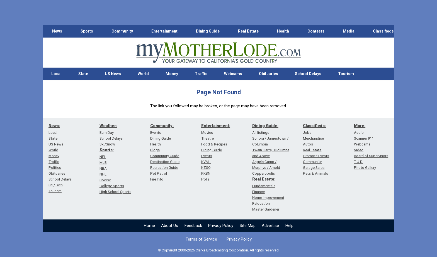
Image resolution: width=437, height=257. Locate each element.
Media (349, 31)
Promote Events (316, 156)
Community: (162, 125)
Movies (207, 132)
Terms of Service (201, 239)
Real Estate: (263, 179)
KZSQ (206, 167)
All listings (260, 132)
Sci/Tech (55, 185)
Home (149, 225)
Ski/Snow (107, 144)
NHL (102, 174)
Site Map (248, 225)
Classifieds (383, 31)
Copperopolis (263, 173)
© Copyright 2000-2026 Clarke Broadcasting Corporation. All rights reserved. (219, 250)
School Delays (308, 73)
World (143, 73)
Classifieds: (314, 125)
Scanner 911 (364, 138)
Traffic (201, 73)
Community (122, 31)
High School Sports (115, 192)
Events (155, 132)
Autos (308, 144)
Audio (359, 132)
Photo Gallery (365, 167)
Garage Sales (313, 167)
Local (56, 73)
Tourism (346, 73)
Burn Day (106, 132)
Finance (258, 192)
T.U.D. (358, 162)
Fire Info (156, 179)
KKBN (205, 173)
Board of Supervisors (371, 156)
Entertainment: (215, 125)
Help (289, 225)
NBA (103, 168)
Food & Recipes (214, 144)
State (83, 73)
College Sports (111, 186)
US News (113, 73)
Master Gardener (265, 209)
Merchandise (313, 138)
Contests (315, 31)
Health (283, 31)
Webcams (233, 73)
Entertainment (164, 31)
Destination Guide (164, 162)
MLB (103, 162)
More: (359, 125)
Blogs (155, 150)
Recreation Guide (164, 167)
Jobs (307, 132)
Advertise (270, 225)
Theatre (207, 138)
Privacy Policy (220, 225)
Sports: (106, 149)
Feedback (193, 225)
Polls (205, 179)
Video (358, 150)
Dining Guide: (265, 125)
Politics (54, 167)
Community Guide (164, 156)
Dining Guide (208, 31)
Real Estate (248, 31)
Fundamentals (263, 186)
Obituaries (268, 73)
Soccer (105, 180)
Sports (87, 31)
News (57, 31)
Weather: (108, 125)
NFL (102, 157)
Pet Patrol (158, 173)
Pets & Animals (315, 173)
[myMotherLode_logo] (218, 52)
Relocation (261, 203)
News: (54, 125)
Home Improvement (268, 198)
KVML (206, 162)
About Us (169, 225)
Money (172, 73)
